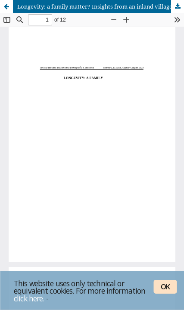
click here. (29, 298)
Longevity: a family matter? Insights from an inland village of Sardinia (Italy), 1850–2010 (100, 6)
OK (165, 286)
